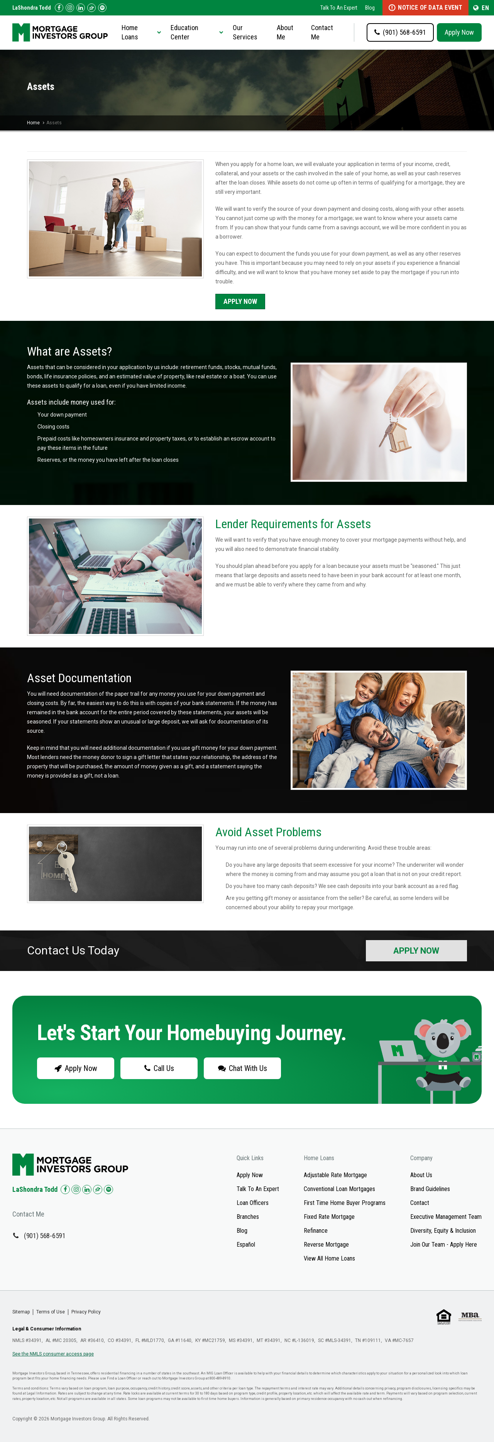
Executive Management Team (446, 1216)
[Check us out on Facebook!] (59, 7)
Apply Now (459, 32)
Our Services (245, 32)
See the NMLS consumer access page (53, 1354)
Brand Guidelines (430, 1189)
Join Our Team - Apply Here (443, 1244)
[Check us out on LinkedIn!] (80, 7)
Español (246, 1244)
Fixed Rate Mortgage (329, 1216)
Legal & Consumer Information (46, 1329)
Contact (419, 1202)
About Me (285, 32)
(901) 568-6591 (45, 1236)
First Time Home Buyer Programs (345, 1202)
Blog (370, 8)
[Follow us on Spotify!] (102, 7)
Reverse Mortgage (326, 1244)
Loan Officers (253, 1202)
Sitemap (21, 1312)
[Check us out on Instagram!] (70, 7)
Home (33, 122)
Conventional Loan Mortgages (339, 1189)
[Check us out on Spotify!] (108, 1189)
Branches (248, 1216)
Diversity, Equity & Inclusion (443, 1230)
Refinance (316, 1230)
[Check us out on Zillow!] (91, 7)
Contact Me (322, 32)
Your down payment (62, 415)
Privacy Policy (86, 1312)
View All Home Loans (329, 1258)
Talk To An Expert (338, 8)
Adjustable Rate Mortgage (335, 1175)
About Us (421, 1175)
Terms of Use (50, 1312)
